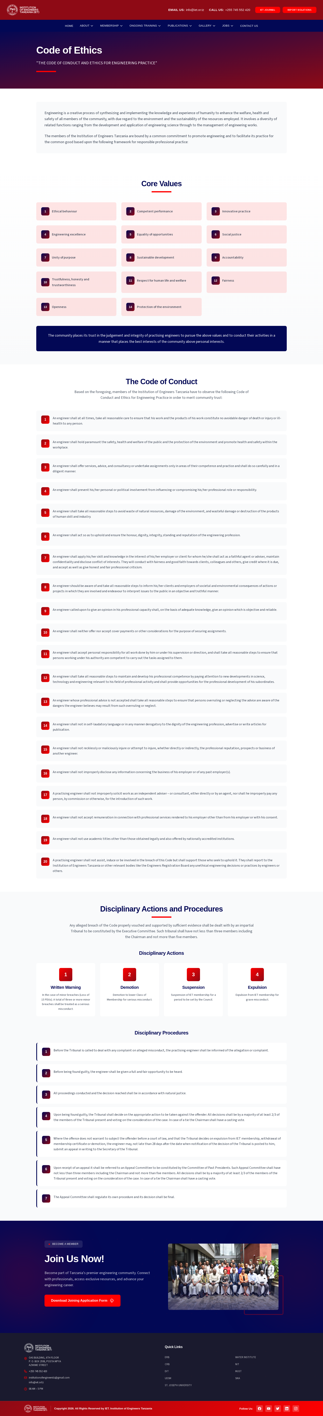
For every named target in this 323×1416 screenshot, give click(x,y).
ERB (167, 1357)
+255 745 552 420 (237, 10)
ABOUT (87, 25)
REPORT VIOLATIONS (299, 10)
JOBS (228, 25)
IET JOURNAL (267, 10)
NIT (237, 1364)
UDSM (168, 1378)
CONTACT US (249, 25)
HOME (69, 25)
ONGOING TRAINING (145, 25)
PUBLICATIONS (180, 25)
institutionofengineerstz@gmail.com (49, 1378)
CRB (167, 1364)
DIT (167, 1371)
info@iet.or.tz (195, 10)
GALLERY (207, 25)
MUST (238, 1371)
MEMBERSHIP (111, 25)
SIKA (237, 1378)
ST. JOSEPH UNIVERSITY (178, 1385)
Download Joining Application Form (82, 1301)
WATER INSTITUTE (245, 1357)
